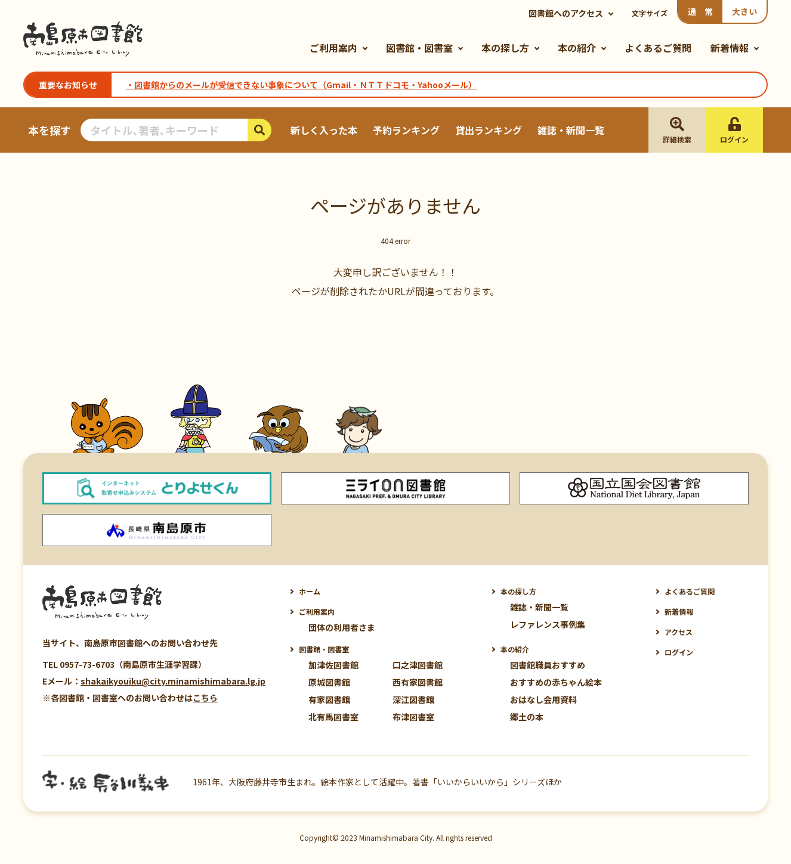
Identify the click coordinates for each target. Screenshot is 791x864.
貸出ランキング (488, 130)
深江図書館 (413, 699)
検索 (259, 130)
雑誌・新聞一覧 (570, 130)
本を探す (49, 130)
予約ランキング (406, 130)
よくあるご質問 (658, 48)
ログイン (679, 652)
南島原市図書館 (83, 39)
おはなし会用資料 (543, 699)
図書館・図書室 (419, 48)
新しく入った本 (324, 130)
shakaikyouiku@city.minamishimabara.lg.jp (173, 681)
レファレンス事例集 (547, 624)
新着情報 (729, 48)
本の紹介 (577, 48)
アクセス (679, 632)
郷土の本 (526, 717)
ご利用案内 (333, 48)
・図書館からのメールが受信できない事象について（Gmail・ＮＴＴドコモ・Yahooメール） (301, 84)
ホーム (309, 591)
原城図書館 (329, 682)
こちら (205, 698)
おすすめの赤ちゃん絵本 (556, 682)
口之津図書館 (418, 665)
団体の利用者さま (341, 627)
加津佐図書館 (333, 665)
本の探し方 (505, 48)
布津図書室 (413, 717)
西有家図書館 (418, 682)
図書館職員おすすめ (547, 665)
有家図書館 (329, 699)
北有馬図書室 (333, 717)
